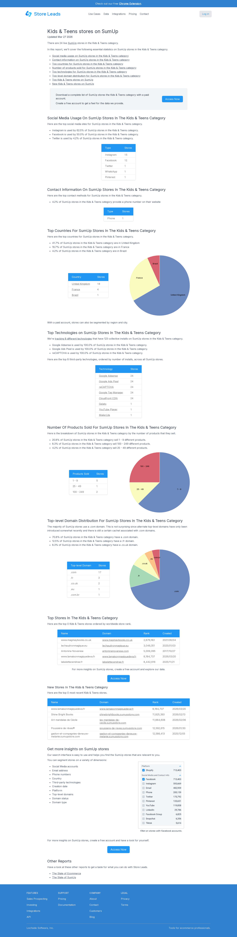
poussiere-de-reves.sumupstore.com (121, 728)
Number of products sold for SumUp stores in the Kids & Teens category (94, 67)
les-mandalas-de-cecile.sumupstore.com (113, 721)
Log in (205, 13)
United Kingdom (81, 283)
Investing (32, 904)
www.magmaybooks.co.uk (117, 640)
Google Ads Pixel (108, 381)
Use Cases (94, 13)
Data (106, 13)
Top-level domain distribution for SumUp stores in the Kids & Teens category (96, 75)
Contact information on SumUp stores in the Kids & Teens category (91, 59)
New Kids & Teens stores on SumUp (73, 83)
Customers (95, 910)
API (29, 916)
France (76, 289)
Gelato (102, 403)
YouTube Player (108, 409)
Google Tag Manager (111, 392)
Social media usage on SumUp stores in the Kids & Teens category (90, 55)
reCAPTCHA (106, 386)
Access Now (172, 99)
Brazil (75, 295)
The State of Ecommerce (66, 873)
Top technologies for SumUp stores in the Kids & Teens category (89, 71)
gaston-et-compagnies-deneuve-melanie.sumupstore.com (118, 735)
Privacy (125, 898)
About (93, 898)
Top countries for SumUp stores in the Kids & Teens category (87, 63)
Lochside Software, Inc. (40, 927)
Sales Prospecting (37, 898)
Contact (144, 13)
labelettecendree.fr (113, 661)
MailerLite (104, 415)
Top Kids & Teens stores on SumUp (72, 79)
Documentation (67, 904)
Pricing (133, 13)
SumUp (72, 43)
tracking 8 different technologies (73, 338)
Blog (92, 916)
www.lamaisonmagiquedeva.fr (119, 656)
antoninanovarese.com (115, 651)
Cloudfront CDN (108, 398)
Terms (124, 904)
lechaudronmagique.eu (115, 645)
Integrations (119, 13)
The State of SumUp (64, 877)
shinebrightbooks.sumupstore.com (119, 714)
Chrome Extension (130, 3)
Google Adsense (108, 375)
